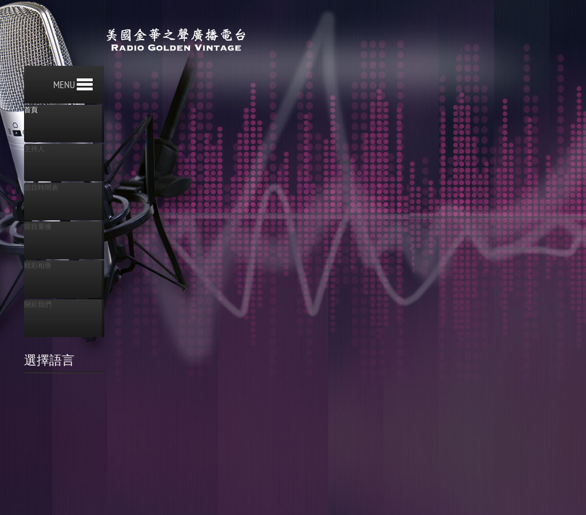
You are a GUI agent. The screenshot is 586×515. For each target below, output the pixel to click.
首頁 (31, 110)
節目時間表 (41, 188)
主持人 (34, 149)
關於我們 (38, 304)
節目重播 (38, 227)
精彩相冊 (38, 266)
